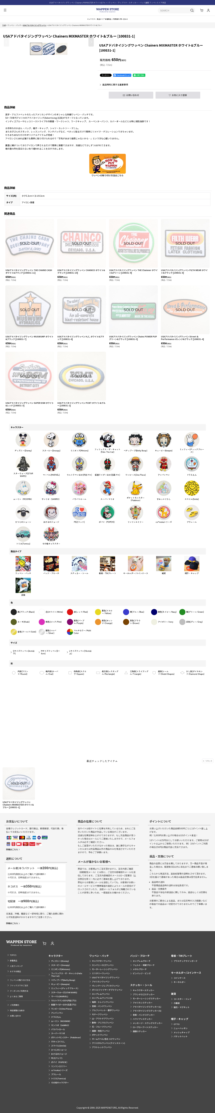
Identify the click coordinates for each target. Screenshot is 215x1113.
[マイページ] (208, 10)
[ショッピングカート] (202, 10)
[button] (4, 11)
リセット (208, 785)
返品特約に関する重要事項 (114, 87)
